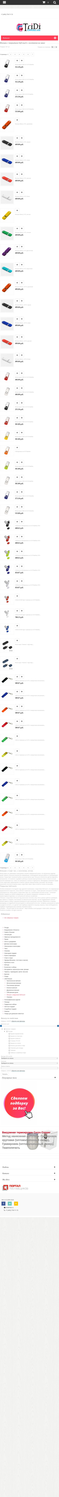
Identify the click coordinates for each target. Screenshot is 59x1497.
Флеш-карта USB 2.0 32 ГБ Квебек (31, 124)
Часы (5, 1226)
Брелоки (6, 1252)
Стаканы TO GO (14, 1318)
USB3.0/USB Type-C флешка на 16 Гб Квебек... (34, 785)
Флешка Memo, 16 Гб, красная (30, 439)
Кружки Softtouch (14, 1316)
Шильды (6, 1242)
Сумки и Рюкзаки (9, 1210)
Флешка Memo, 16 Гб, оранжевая (30, 365)
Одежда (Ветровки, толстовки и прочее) (16, 1238)
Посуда (6, 1205)
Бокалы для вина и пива (16, 1323)
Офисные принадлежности (12, 1214)
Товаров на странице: (44, 47)
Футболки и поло (9, 1240)
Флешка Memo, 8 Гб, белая (29, 242)
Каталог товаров (9, 1307)
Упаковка (7, 1228)
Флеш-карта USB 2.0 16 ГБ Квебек (31, 64)
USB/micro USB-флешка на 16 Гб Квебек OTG (34, 686)
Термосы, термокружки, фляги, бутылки (16, 1249)
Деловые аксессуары (10, 1221)
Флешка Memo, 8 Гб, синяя (29, 193)
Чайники (12, 1328)
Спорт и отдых (8, 1235)
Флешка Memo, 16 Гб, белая (29, 464)
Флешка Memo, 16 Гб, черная (30, 390)
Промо (6, 1217)
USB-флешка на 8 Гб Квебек (29, 588)
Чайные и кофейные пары (17, 1330)
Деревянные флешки (13, 1268)
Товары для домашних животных (14, 1291)
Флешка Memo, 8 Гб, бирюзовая (30, 341)
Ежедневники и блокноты (11, 1208)
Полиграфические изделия (12, 1277)
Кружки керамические (15, 1311)
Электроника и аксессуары (12, 1224)
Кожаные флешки (12, 1265)
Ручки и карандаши (10, 1233)
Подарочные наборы (10, 1282)
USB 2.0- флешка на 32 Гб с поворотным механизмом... (37, 1013)
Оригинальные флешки (14, 1258)
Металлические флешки (14, 1261)
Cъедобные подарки (10, 1287)
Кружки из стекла (14, 1321)
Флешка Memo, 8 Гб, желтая (29, 267)
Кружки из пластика (15, 1314)
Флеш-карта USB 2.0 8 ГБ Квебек (31, 104)
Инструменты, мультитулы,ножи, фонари (16, 1247)
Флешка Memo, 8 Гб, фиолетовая (30, 316)
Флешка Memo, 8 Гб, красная (29, 217)
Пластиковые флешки (13, 1263)
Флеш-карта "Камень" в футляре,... (31, 845)
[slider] (58, 1304)
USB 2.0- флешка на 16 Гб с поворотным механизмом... (37, 894)
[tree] (29, 1319)
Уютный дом (8, 1212)
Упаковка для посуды (15, 1326)
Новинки (6, 1289)
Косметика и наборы (10, 1245)
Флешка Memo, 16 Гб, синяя (29, 415)
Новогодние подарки (10, 1231)
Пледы (6, 1254)
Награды (7, 1280)
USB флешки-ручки (12, 1270)
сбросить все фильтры (18, 1299)
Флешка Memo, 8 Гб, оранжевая (30, 143)
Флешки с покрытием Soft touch (16, 1272)
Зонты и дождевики (10, 1219)
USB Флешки (8, 1256)
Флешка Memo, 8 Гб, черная (29, 168)
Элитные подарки (9, 1284)
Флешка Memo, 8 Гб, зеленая (29, 291)
